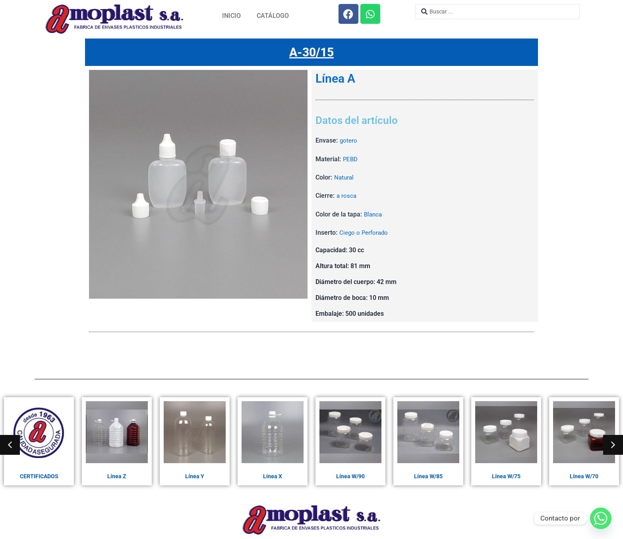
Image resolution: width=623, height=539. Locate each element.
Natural (344, 178)
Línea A (335, 79)
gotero (349, 141)
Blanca (373, 214)
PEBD (351, 159)
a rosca (347, 196)
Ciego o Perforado (364, 233)
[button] (10, 445)
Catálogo (273, 15)
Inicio (231, 15)
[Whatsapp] (600, 518)
